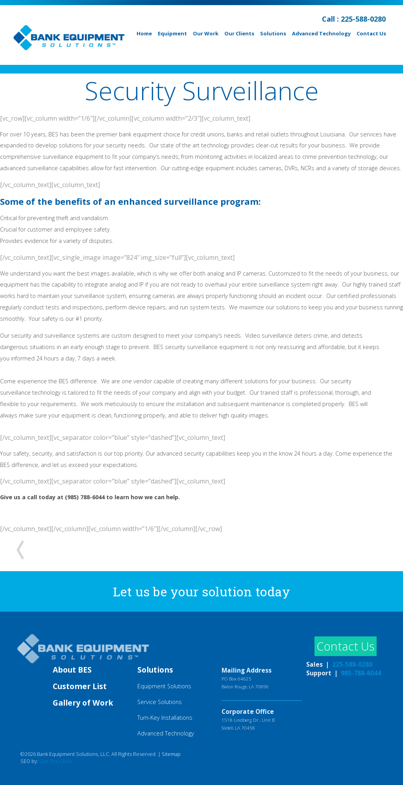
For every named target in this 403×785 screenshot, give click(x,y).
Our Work (205, 33)
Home (144, 33)
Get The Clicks (55, 761)
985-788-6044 (361, 673)
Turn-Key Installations (164, 717)
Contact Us (371, 33)
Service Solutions (159, 702)
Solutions (273, 33)
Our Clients (239, 33)
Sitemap (171, 753)
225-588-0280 (363, 19)
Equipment (172, 33)
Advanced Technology (321, 33)
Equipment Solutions (164, 686)
